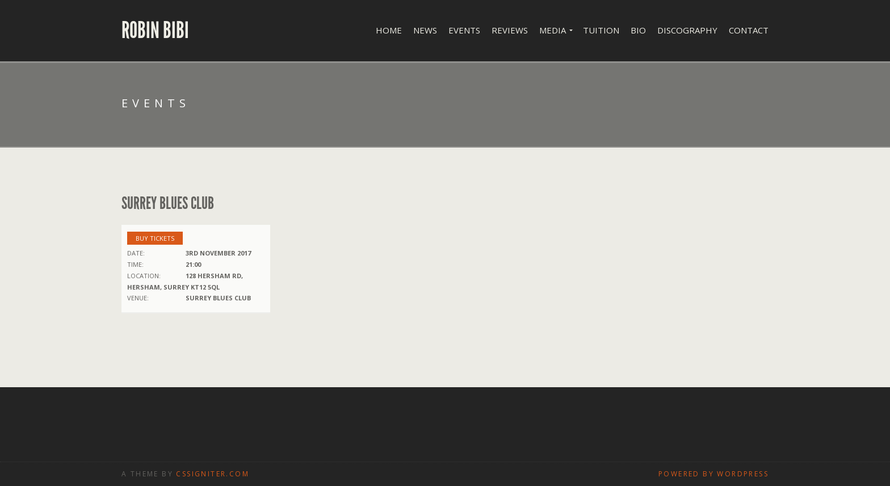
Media (552, 30)
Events (464, 30)
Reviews (510, 30)
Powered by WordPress (713, 474)
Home (389, 30)
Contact (749, 30)
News (425, 30)
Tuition (601, 30)
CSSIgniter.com (212, 474)
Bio (638, 30)
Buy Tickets (155, 238)
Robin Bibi (155, 30)
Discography (687, 30)
